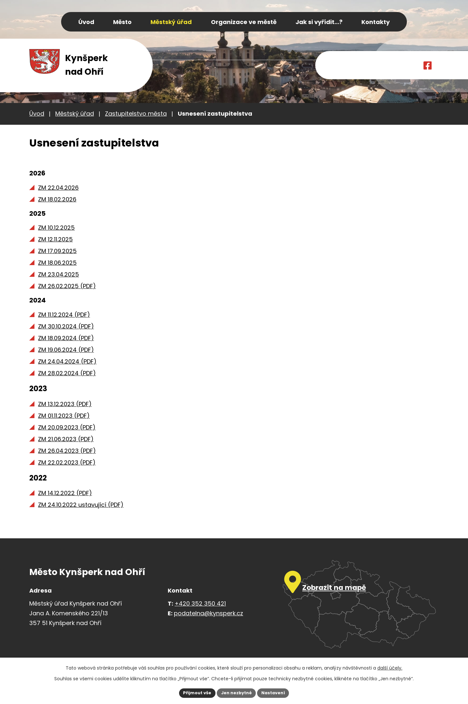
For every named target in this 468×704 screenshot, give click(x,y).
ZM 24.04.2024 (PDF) (67, 361)
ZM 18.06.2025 (57, 263)
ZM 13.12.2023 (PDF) (65, 404)
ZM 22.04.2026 (58, 188)
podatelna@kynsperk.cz (208, 613)
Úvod (36, 113)
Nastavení (277, 692)
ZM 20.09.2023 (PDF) (67, 427)
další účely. (389, 667)
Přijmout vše (193, 692)
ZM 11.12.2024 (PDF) (64, 315)
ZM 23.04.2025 (58, 274)
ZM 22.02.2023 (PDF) (67, 462)
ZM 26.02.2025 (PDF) (67, 286)
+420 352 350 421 (200, 603)
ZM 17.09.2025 (57, 251)
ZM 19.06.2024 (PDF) (66, 350)
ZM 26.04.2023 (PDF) (67, 451)
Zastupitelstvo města (136, 113)
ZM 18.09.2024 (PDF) (66, 338)
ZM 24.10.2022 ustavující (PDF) (81, 505)
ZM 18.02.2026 (57, 199)
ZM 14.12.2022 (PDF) (65, 493)
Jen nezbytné (236, 692)
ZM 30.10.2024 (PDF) (66, 326)
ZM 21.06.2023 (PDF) (66, 439)
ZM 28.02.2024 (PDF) (67, 373)
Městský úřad (74, 113)
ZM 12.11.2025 (55, 239)
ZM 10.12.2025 (56, 228)
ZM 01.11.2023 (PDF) (64, 416)
